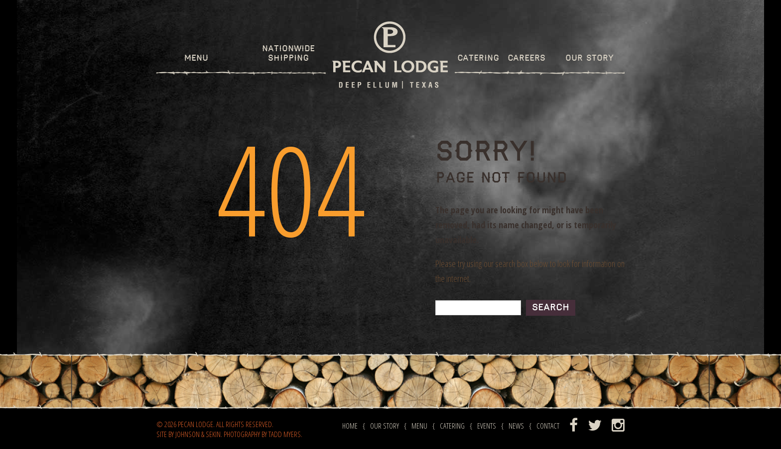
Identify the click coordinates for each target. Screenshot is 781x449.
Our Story (589, 58)
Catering (478, 58)
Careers (526, 58)
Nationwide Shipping (288, 53)
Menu (196, 58)
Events (486, 426)
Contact (547, 426)
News (516, 426)
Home (350, 426)
